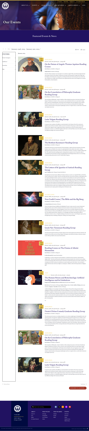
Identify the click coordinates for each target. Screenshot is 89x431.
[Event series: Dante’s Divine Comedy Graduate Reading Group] (64, 89)
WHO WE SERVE (57, 411)
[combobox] (41, 407)
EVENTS (67, 411)
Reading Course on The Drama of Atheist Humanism (61, 249)
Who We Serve (60, 5)
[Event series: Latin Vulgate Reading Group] (64, 362)
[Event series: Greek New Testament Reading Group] (64, 225)
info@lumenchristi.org (19, 416)
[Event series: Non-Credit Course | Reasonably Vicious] (64, 196)
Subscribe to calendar (77, 388)
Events (35, 5)
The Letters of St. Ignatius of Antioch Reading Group (63, 168)
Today (9, 48)
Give (83, 5)
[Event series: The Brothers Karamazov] (64, 140)
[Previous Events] (3, 49)
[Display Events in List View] (77, 49)
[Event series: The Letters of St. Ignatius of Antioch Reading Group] (64, 164)
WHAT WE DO (46, 411)
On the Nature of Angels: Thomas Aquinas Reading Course (65, 65)
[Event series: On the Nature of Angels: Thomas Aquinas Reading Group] (64, 61)
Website (84, 428)
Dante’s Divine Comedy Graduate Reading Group (65, 311)
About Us (25, 5)
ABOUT (33, 411)
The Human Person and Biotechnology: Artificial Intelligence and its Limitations (64, 278)
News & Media (74, 5)
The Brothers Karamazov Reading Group (61, 142)
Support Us (72, 1)
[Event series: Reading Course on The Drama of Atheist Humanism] (64, 245)
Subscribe (66, 1)
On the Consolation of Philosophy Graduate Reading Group (62, 93)
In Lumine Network (80, 1)
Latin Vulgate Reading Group (57, 119)
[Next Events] (5, 49)
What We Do (46, 5)
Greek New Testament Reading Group (60, 227)
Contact (60, 1)
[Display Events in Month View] (83, 49)
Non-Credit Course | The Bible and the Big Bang (64, 198)
